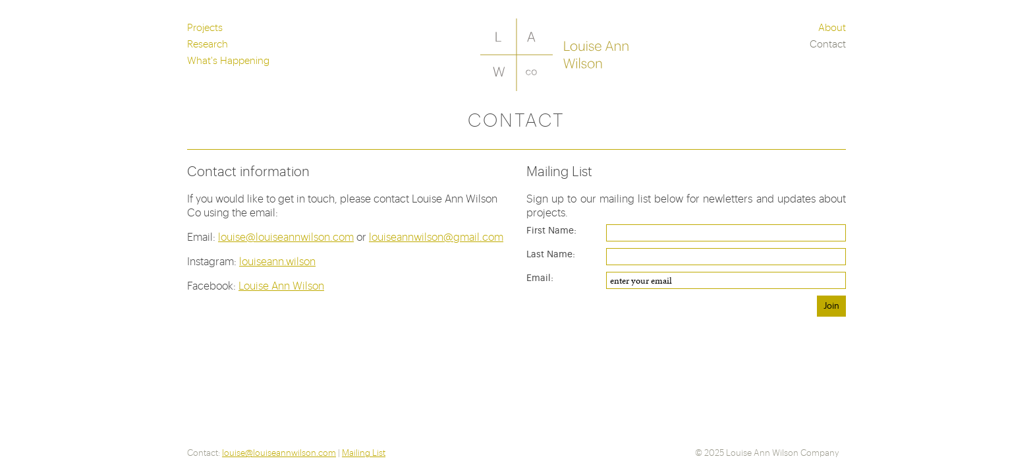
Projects (205, 26)
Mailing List (363, 452)
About (832, 26)
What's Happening (228, 59)
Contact (828, 43)
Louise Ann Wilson (281, 285)
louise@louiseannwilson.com (286, 236)
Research (207, 43)
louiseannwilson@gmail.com (436, 236)
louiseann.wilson (277, 261)
